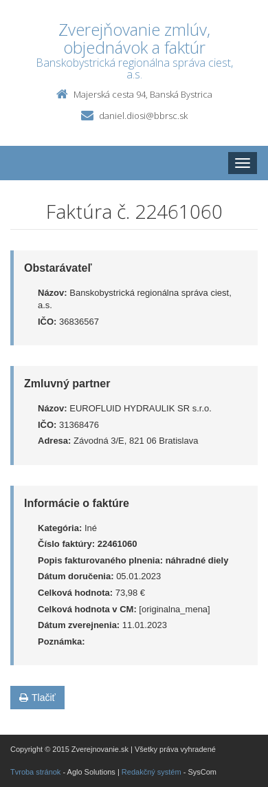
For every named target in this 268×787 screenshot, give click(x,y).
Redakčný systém (151, 772)
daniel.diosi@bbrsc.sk (143, 115)
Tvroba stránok (35, 772)
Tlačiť (37, 697)
